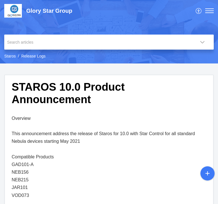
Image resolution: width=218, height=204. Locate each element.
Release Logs (33, 56)
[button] (198, 10)
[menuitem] (198, 10)
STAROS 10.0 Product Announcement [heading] (68, 93)
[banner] (109, 31)
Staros (10, 56)
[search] (97, 42)
